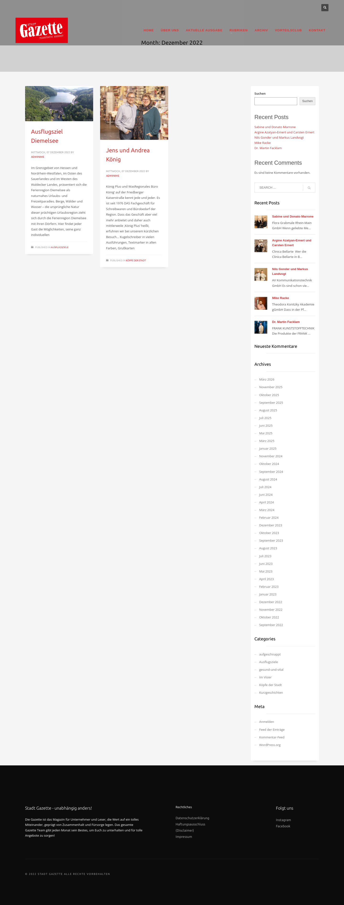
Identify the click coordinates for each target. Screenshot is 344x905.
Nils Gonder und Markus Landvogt (279, 137)
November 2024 (270, 456)
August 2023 (268, 548)
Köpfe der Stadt (136, 260)
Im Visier (265, 677)
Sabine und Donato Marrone (275, 127)
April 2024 (266, 502)
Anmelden (266, 722)
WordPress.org (270, 745)
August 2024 (268, 479)
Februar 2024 (269, 517)
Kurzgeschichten (271, 692)
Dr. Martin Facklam (268, 148)
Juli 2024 (265, 487)
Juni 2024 (266, 494)
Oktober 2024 (269, 464)
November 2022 (270, 609)
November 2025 (270, 387)
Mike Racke (262, 143)
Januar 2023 (267, 594)
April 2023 (266, 579)
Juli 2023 (265, 556)
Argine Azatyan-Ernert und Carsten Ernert (284, 132)
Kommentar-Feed (272, 737)
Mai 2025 (265, 433)
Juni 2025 (266, 425)
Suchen (260, 93)
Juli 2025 (265, 418)
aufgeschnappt (270, 654)
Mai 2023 (265, 571)
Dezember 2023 (270, 525)
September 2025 (271, 402)
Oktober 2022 (269, 617)
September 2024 (271, 471)
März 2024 (266, 510)
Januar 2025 (267, 448)
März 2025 (266, 441)
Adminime (37, 156)
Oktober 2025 (269, 395)
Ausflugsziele (60, 247)
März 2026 (266, 379)
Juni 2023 (266, 564)
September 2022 (271, 625)
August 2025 (268, 410)
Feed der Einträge (272, 729)
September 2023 (271, 540)
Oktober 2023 (269, 533)
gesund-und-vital (271, 669)
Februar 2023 (269, 586)
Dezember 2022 (270, 602)
